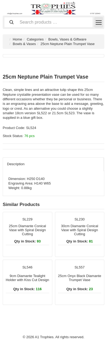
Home (17, 39)
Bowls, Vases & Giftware (67, 39)
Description (16, 164)
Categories (35, 39)
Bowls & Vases (24, 44)
